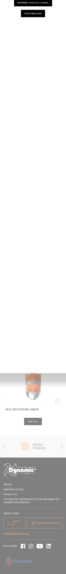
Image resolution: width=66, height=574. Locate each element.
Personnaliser (33, 13)
